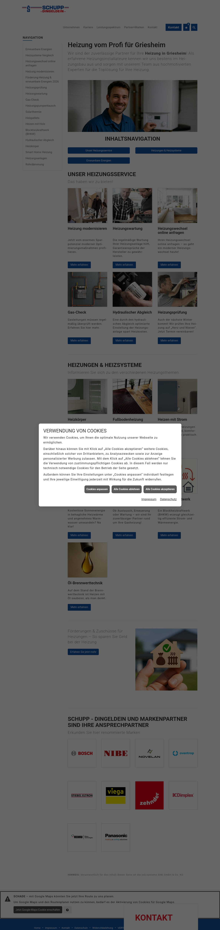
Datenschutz (168, 499)
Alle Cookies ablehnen (127, 489)
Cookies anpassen (97, 489)
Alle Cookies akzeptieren (160, 489)
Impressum (149, 499)
